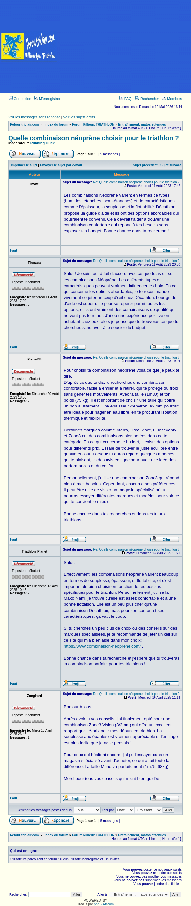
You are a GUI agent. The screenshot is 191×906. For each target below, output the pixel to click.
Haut (13, 250)
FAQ (125, 99)
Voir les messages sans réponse (34, 117)
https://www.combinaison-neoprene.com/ (102, 646)
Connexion (20, 99)
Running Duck (42, 143)
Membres (172, 99)
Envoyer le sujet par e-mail (61, 165)
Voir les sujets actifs (79, 117)
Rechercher (147, 99)
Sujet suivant (170, 165)
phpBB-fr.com (104, 904)
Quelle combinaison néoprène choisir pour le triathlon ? (93, 138)
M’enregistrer (47, 99)
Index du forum (56, 124)
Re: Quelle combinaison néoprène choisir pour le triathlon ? (136, 182)
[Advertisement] (124, 47)
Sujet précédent (145, 165)
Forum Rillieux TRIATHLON (93, 124)
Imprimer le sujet (24, 165)
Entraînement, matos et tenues (142, 124)
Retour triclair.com (24, 124)
